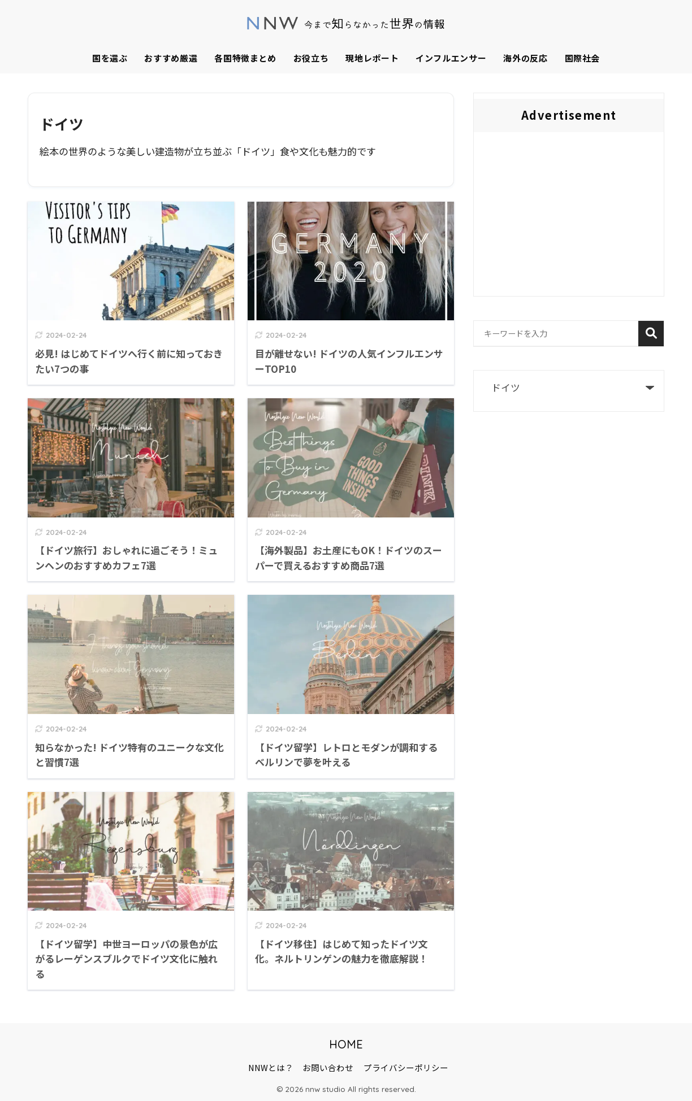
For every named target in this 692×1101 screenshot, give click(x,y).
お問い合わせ (327, 1067)
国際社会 (582, 58)
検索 (651, 333)
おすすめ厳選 (170, 58)
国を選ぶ (110, 58)
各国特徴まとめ (245, 58)
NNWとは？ (270, 1067)
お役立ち (311, 58)
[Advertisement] (569, 217)
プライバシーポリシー (406, 1067)
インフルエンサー (451, 58)
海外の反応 (525, 58)
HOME (346, 1044)
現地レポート (372, 58)
